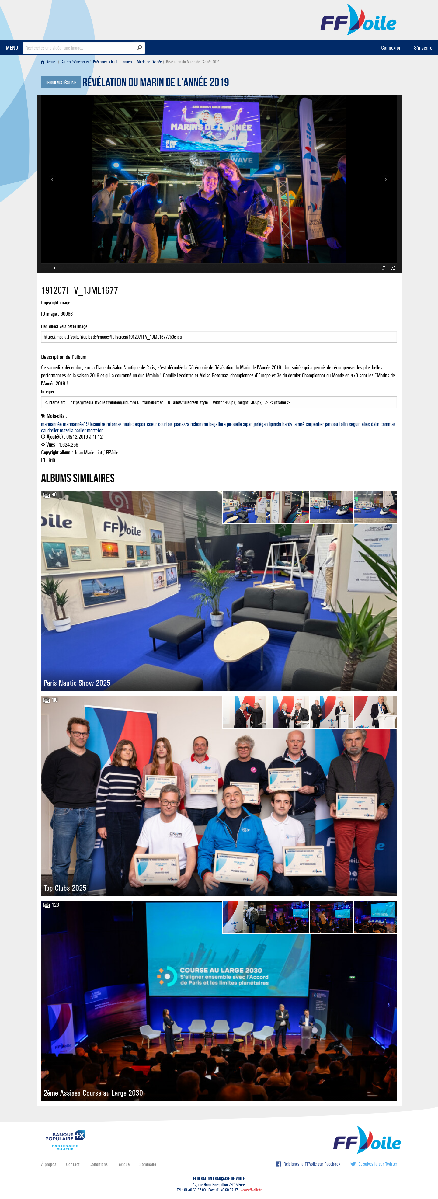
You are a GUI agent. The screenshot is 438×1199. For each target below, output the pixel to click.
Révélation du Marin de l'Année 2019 (155, 84)
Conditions (98, 1164)
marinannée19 (76, 424)
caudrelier (50, 430)
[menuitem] (50, 61)
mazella (66, 430)
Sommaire (147, 1164)
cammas (388, 424)
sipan (247, 424)
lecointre (97, 424)
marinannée (51, 424)
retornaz (113, 424)
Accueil (49, 61)
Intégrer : (219, 398)
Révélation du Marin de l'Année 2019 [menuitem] (192, 61)
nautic (128, 424)
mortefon (95, 430)
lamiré (299, 424)
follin (343, 424)
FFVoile (358, 19)
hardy (287, 424)
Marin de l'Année (149, 61)
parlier (80, 430)
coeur (152, 424)
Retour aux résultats (61, 83)
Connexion (391, 47)
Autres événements (75, 61)
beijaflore (217, 424)
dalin (375, 424)
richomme (199, 424)
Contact (73, 1164)
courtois (165, 424)
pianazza (181, 424)
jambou (331, 424)
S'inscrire (423, 47)
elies (366, 424)
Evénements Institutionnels (112, 61)
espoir (140, 424)
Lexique (123, 1164)
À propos (48, 1164)
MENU (12, 47)
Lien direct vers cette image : (219, 333)
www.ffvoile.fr (251, 1190)
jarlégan (261, 424)
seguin (354, 424)
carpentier (315, 424)
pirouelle (234, 424)
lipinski (275, 424)
